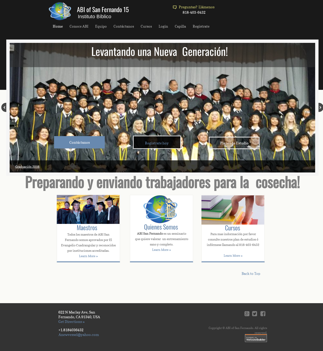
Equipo (101, 26)
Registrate (201, 26)
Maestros (87, 227)
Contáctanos (123, 26)
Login (163, 26)
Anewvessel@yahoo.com (79, 334)
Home (58, 26)
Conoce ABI (79, 26)
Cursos (232, 227)
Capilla (180, 26)
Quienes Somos (161, 226)
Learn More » (233, 255)
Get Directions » (71, 321)
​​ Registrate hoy (156, 143)
